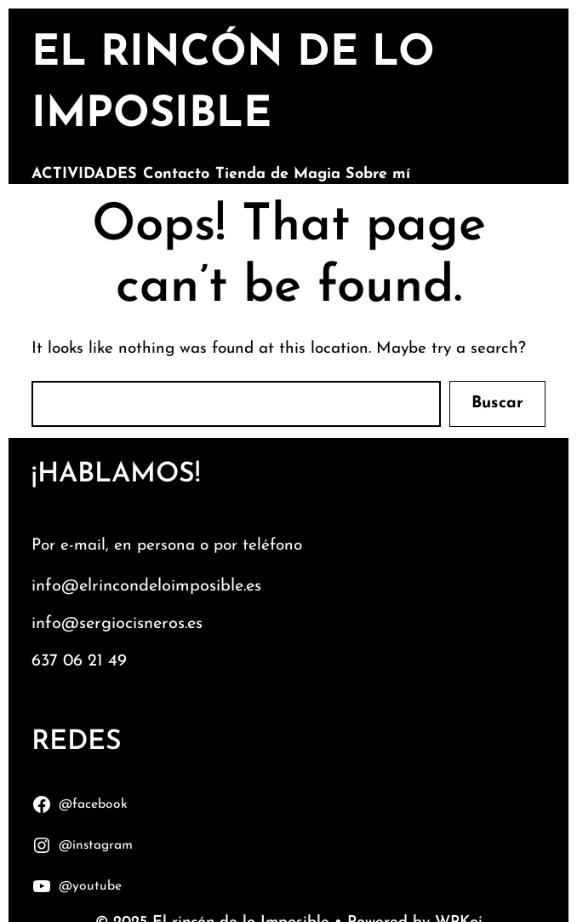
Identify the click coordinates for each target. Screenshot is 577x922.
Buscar (497, 403)
